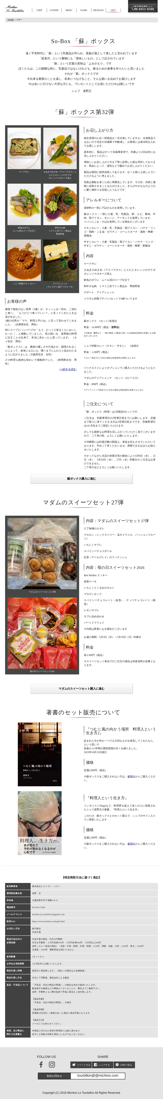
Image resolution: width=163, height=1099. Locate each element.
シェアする (102, 1064)
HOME (10, 20)
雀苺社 (131, 776)
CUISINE (54, 10)
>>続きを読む (68, 369)
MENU (69, 10)
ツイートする (81, 1064)
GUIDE (83, 10)
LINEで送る (124, 1064)
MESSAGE (98, 10)
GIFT (113, 10)
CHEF (39, 10)
